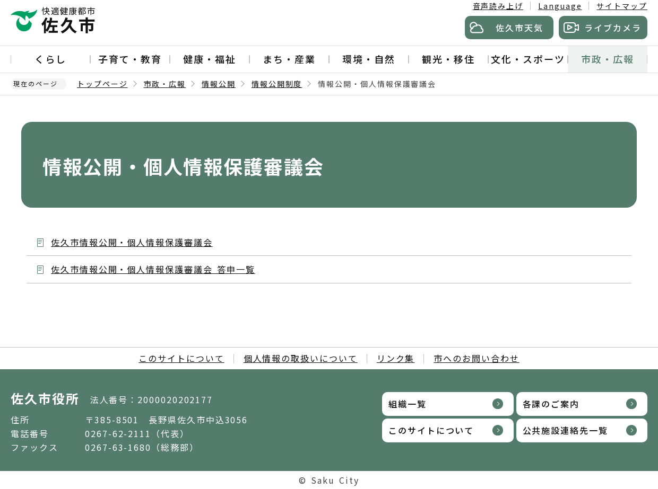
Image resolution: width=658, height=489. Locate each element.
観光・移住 (448, 59)
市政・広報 (607, 59)
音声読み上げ (498, 6)
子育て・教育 (130, 59)
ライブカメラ (613, 27)
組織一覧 (407, 403)
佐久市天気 (519, 27)
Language (560, 6)
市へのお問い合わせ (476, 358)
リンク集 (396, 358)
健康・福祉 (209, 59)
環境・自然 (368, 59)
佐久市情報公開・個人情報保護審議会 (132, 242)
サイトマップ (621, 6)
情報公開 (219, 83)
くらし (50, 59)
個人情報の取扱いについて (301, 358)
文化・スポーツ (528, 59)
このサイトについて (181, 358)
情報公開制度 (277, 83)
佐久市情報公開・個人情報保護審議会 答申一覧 (153, 269)
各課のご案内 (551, 403)
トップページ (102, 83)
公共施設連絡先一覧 (565, 430)
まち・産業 (289, 59)
